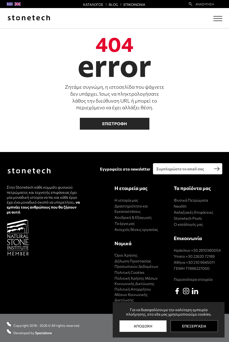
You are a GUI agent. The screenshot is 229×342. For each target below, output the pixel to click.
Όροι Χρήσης (126, 255)
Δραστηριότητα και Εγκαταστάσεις (131, 209)
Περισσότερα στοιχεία (193, 279)
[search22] (190, 4)
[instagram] (186, 291)
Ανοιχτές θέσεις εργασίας (136, 229)
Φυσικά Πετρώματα (191, 200)
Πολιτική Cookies (129, 272)
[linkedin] (195, 291)
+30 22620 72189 (200, 256)
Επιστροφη (114, 123)
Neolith (180, 206)
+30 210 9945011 (200, 262)
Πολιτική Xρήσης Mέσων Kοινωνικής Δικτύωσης (136, 281)
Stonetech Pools (188, 218)
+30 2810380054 (206, 250)
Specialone (43, 333)
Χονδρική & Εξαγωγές (133, 217)
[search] (216, 168)
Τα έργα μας (124, 223)
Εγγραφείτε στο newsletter (125, 169)
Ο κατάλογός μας (188, 224)
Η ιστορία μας (126, 200)
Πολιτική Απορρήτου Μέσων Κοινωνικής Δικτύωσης (132, 294)
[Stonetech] (29, 18)
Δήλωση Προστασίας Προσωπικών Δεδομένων (136, 264)
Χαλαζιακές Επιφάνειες (193, 212)
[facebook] (177, 291)
